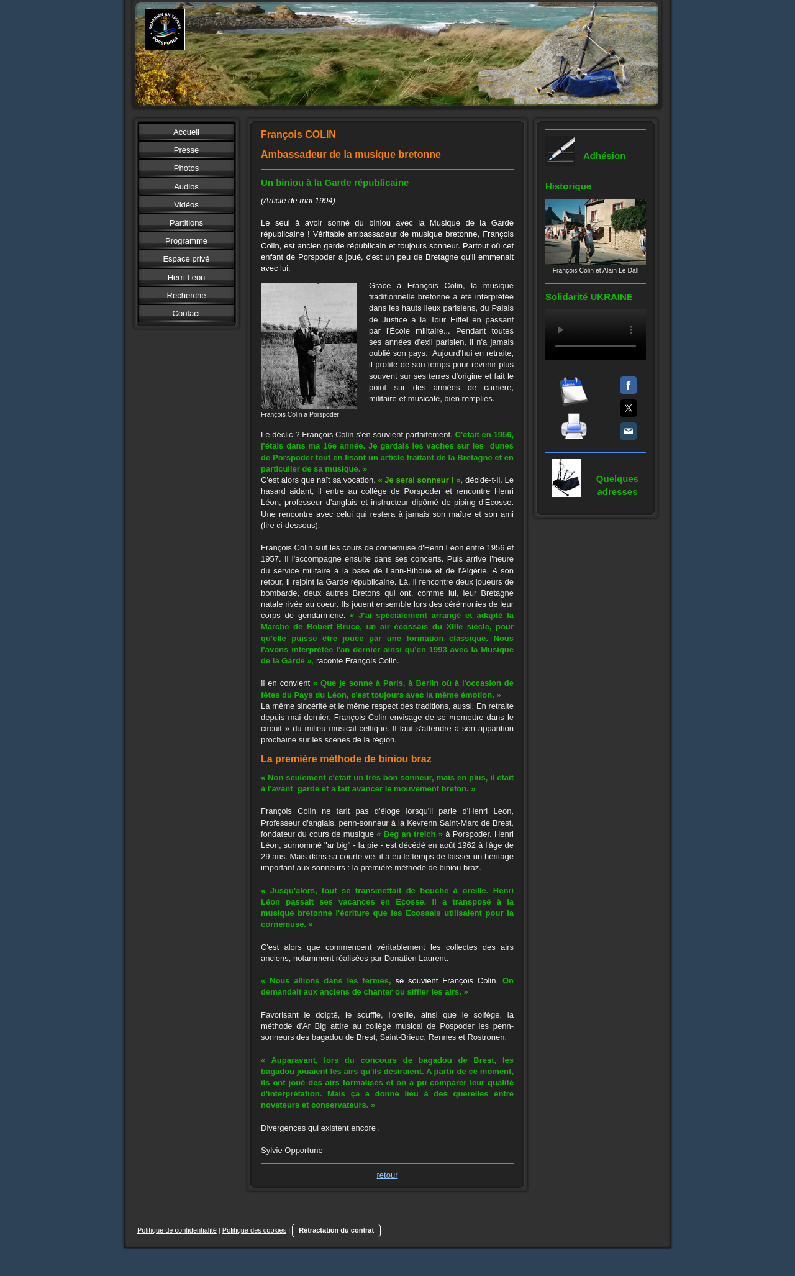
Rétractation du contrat (336, 1230)
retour (387, 1175)
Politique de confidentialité (177, 1230)
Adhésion (604, 155)
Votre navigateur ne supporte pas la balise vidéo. (595, 334)
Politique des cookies (254, 1230)
